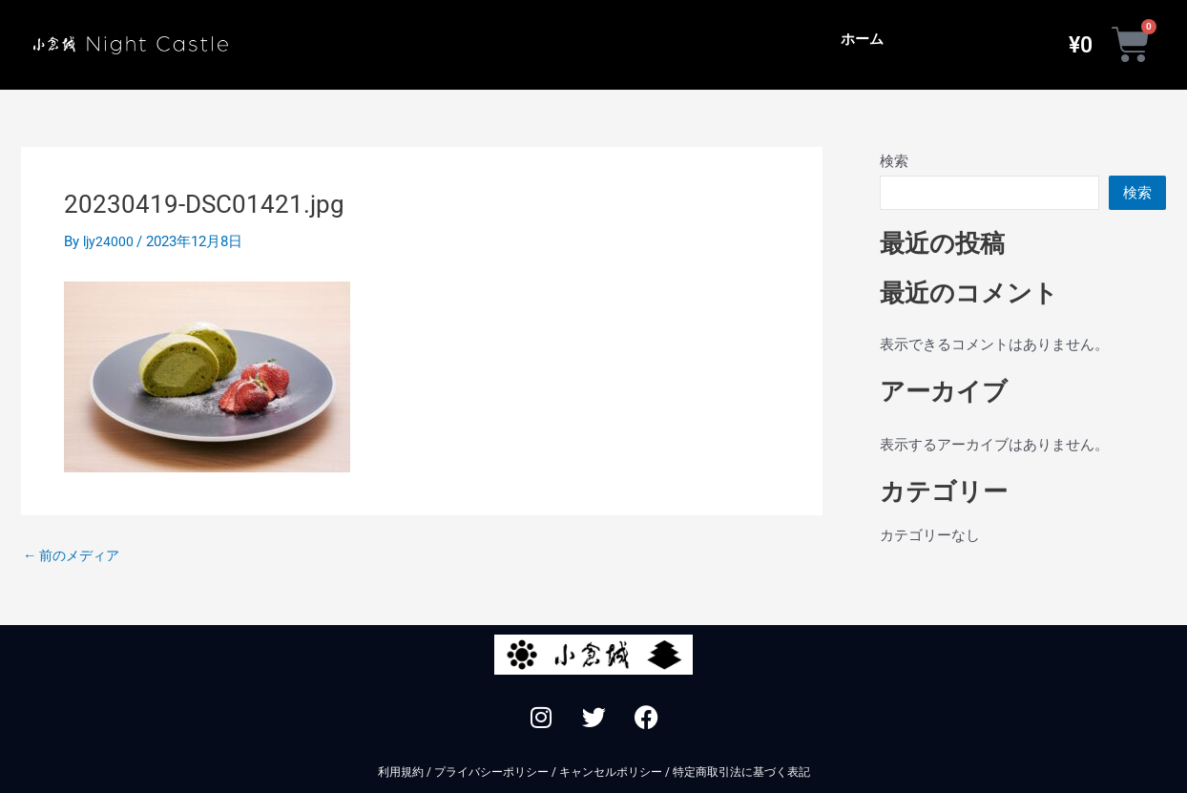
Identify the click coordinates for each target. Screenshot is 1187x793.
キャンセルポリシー (610, 772)
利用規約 (401, 772)
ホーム (862, 39)
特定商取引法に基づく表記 (741, 772)
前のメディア (75, 556)
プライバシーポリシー (491, 772)
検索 (894, 161)
